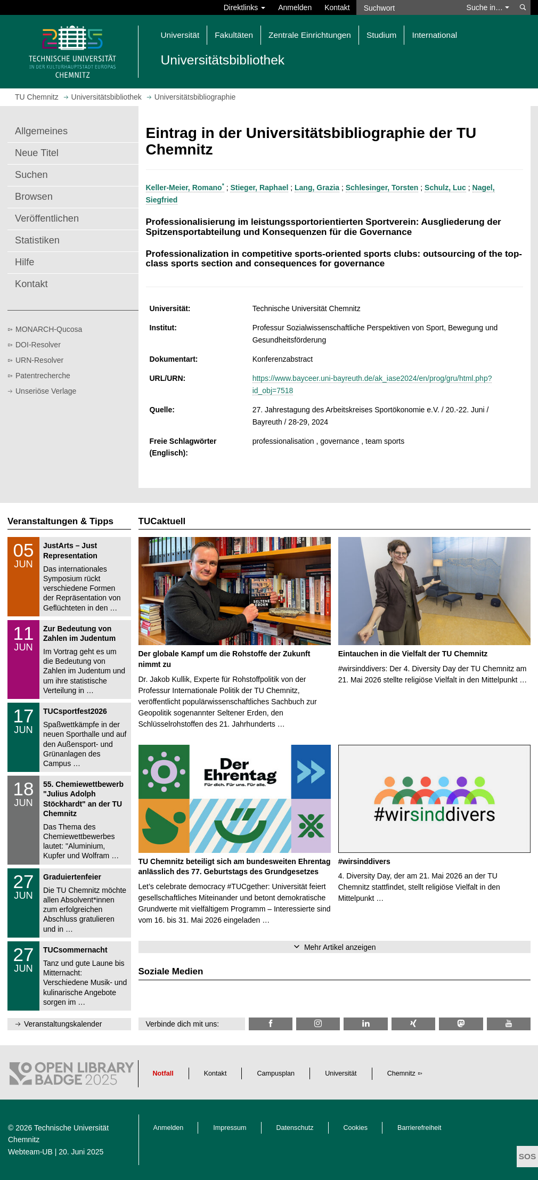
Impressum (229, 1128)
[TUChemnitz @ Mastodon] (461, 1024)
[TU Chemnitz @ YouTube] (509, 1024)
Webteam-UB (30, 1152)
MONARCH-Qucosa (48, 329)
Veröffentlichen (47, 218)
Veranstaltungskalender (63, 1024)
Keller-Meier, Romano (185, 187)
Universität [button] (180, 34)
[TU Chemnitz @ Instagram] (318, 1024)
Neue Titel (37, 153)
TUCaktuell (162, 521)
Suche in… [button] (488, 7)
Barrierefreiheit (419, 1128)
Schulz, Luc (445, 187)
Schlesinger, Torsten (382, 187)
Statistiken (37, 240)
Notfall (163, 1073)
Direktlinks (244, 7)
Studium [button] (381, 34)
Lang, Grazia (317, 187)
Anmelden (295, 7)
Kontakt (336, 7)
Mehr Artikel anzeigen (340, 947)
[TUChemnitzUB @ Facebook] (270, 1024)
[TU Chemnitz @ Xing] (413, 1024)
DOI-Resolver (38, 344)
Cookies (356, 1128)
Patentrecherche (42, 375)
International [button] (434, 34)
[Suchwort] (408, 7)
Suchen (31, 174)
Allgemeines (41, 131)
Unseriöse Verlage (45, 391)
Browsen (34, 196)
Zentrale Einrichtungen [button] (309, 34)
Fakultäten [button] (234, 34)
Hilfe (24, 262)
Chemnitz (401, 1073)
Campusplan (276, 1073)
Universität (341, 1073)
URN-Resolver (39, 360)
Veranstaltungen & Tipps (60, 521)
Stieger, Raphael (259, 187)
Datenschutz (295, 1128)
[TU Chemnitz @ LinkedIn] (365, 1024)
